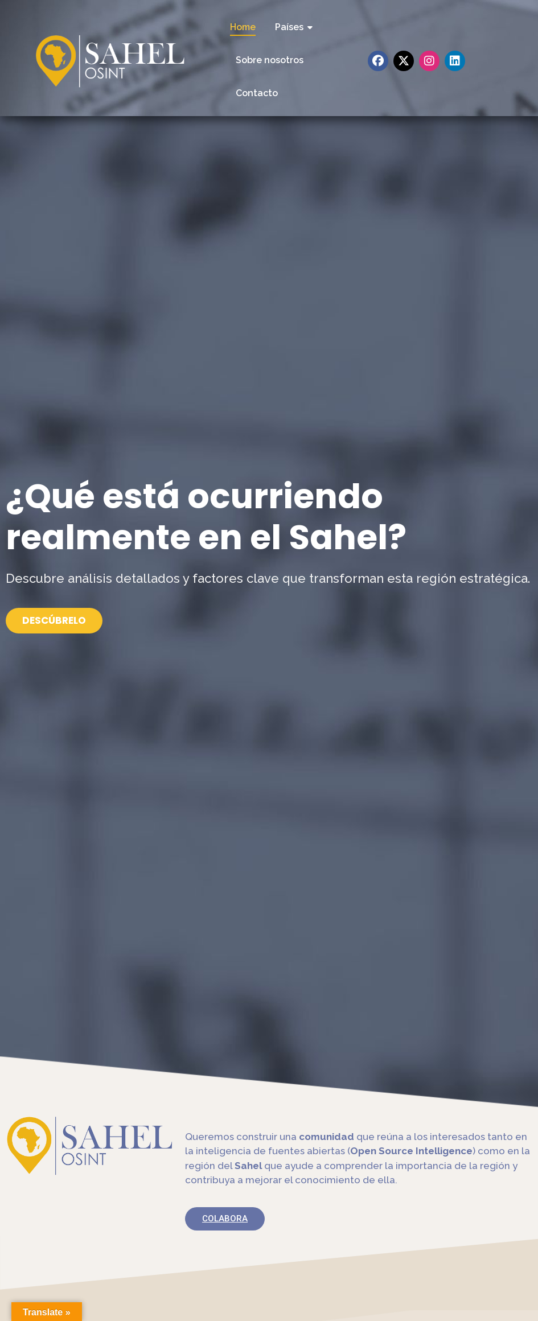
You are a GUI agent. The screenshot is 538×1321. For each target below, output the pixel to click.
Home (243, 27)
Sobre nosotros (269, 60)
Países (291, 27)
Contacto (257, 93)
